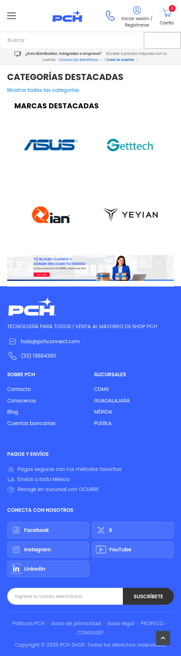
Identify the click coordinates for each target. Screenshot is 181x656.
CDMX (101, 389)
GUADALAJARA (112, 400)
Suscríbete (148, 596)
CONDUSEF (90, 632)
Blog (12, 411)
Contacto (19, 389)
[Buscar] (162, 40)
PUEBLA (103, 423)
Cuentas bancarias (31, 423)
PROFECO (152, 623)
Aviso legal (120, 623)
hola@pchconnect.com (50, 341)
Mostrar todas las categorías (43, 90)
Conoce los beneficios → (81, 59)
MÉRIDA (103, 411)
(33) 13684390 (38, 355)
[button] (163, 638)
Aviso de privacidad (76, 623)
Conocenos (21, 400)
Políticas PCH (28, 623)
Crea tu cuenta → (122, 59)
